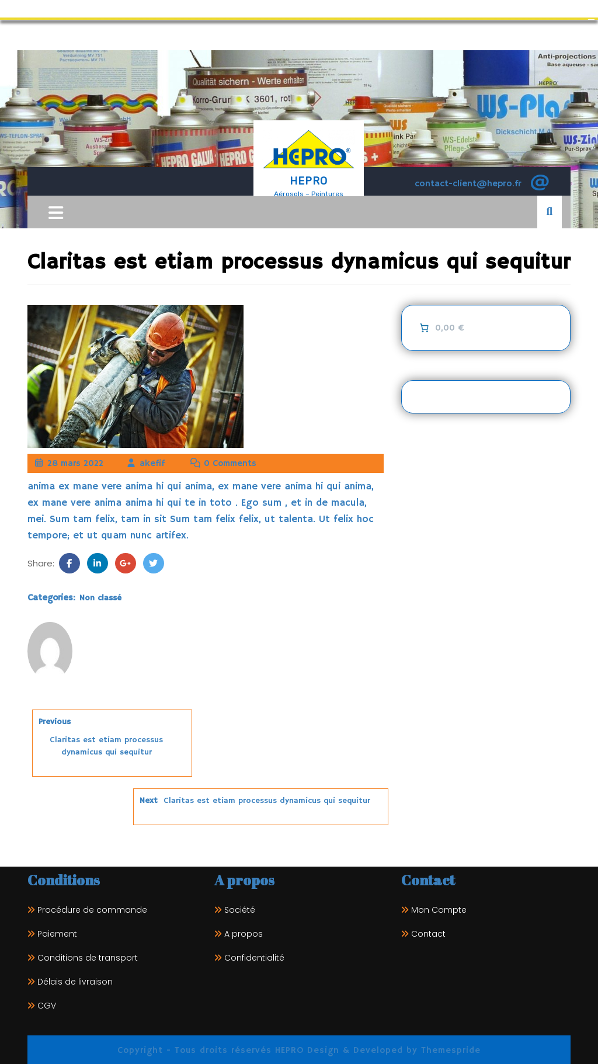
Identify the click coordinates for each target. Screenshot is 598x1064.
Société (239, 908)
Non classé (100, 596)
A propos (243, 932)
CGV (46, 1004)
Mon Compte (439, 908)
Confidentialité (254, 956)
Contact (428, 932)
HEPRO (309, 179)
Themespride (449, 1048)
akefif (145, 461)
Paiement (57, 932)
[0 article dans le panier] (441, 326)
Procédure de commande (92, 908)
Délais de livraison (75, 980)
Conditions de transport (87, 956)
